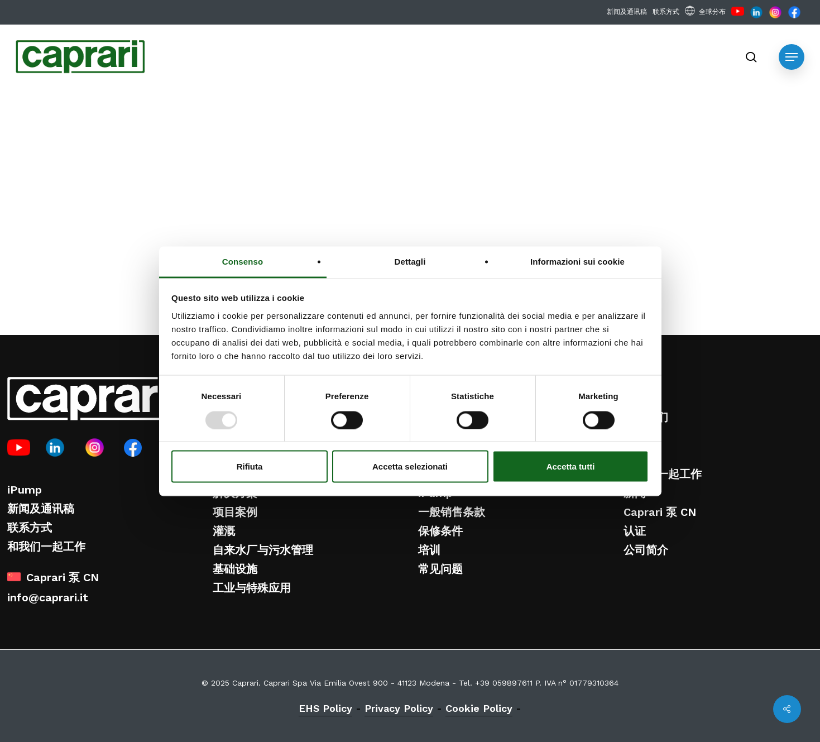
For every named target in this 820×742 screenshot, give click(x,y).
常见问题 (440, 569)
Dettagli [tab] (410, 261)
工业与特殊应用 (252, 588)
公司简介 (646, 550)
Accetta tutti (570, 466)
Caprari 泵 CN (660, 512)
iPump (24, 489)
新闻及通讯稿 (40, 508)
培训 (429, 550)
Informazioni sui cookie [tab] (577, 261)
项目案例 (235, 512)
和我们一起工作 (46, 546)
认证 (635, 531)
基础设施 (235, 569)
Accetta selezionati (410, 466)
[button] (791, 57)
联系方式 (29, 527)
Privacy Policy (399, 708)
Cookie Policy (478, 708)
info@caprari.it (47, 597)
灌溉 (224, 531)
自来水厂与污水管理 (263, 550)
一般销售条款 (451, 512)
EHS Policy (325, 708)
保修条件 (440, 531)
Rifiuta (250, 466)
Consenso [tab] (242, 261)
